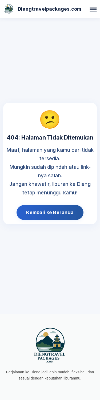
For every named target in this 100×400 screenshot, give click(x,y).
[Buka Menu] (93, 9)
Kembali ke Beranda (50, 212)
